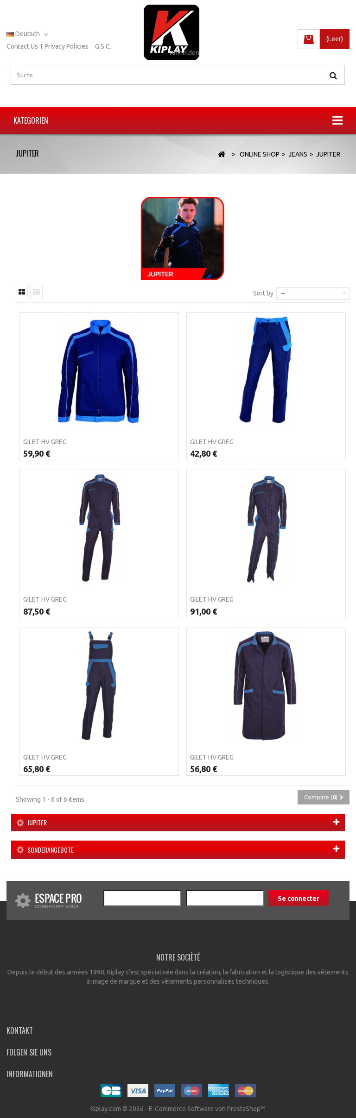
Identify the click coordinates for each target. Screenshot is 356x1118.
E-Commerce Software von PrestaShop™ (207, 1108)
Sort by (263, 293)
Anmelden (184, 53)
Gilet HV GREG (45, 442)
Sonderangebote (50, 849)
